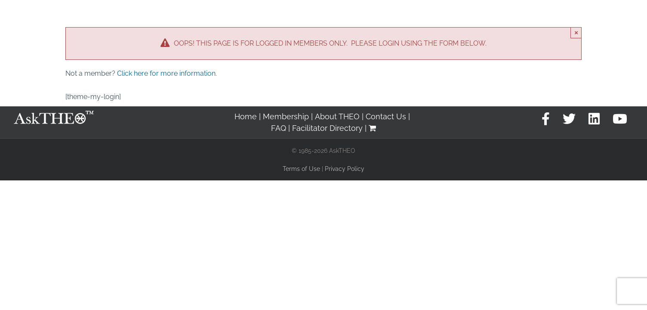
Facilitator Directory (327, 128)
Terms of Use (301, 168)
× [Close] (576, 32)
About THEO (337, 116)
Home (245, 116)
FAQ (278, 128)
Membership (286, 116)
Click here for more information (166, 73)
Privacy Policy (344, 168)
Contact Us (386, 116)
